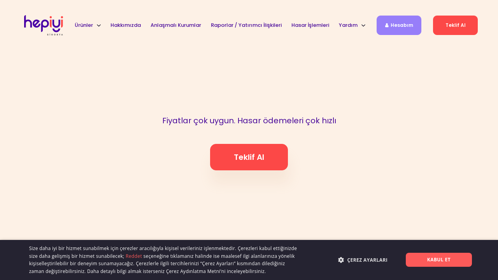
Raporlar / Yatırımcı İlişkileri (246, 25)
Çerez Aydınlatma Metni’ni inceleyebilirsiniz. (216, 271)
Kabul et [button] (439, 259)
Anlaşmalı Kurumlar (176, 25)
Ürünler (84, 25)
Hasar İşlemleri (310, 25)
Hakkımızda (125, 25)
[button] (345, 259)
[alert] (249, 260)
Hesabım (399, 25)
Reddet (134, 256)
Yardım (348, 25)
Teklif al (455, 25)
